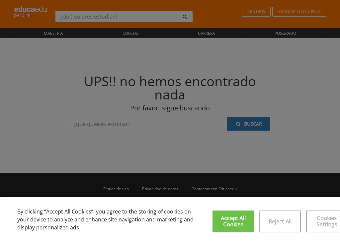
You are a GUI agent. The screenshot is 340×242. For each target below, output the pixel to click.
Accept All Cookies (233, 221)
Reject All (280, 221)
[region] (170, 219)
